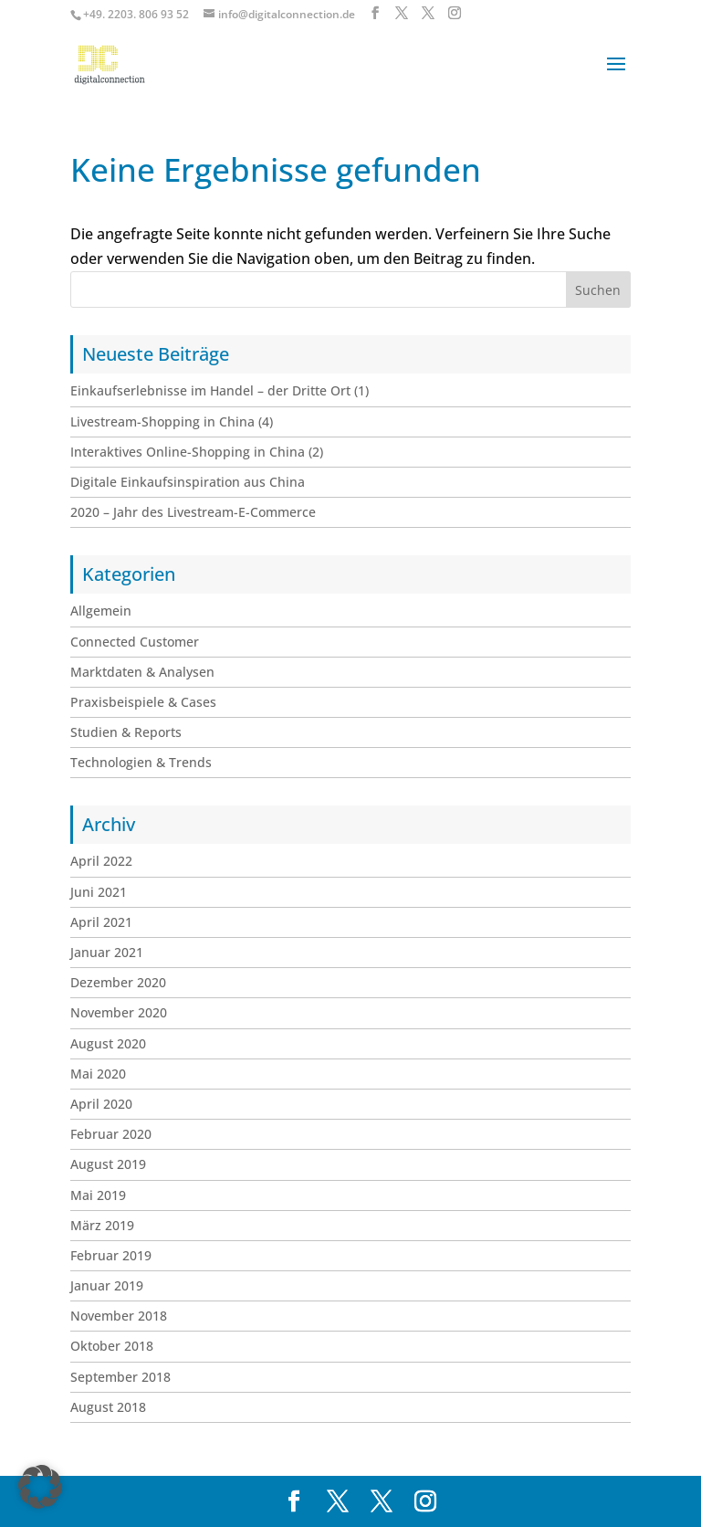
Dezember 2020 (118, 982)
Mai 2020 (98, 1073)
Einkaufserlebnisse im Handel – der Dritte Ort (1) (219, 390)
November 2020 (118, 1012)
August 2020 (108, 1043)
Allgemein (100, 610)
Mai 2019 (98, 1195)
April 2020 (101, 1103)
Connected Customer (134, 641)
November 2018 (118, 1315)
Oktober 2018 (111, 1345)
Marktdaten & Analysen (142, 671)
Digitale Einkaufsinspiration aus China (187, 481)
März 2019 (102, 1225)
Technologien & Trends (141, 762)
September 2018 (120, 1376)
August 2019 (108, 1164)
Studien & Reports (126, 732)
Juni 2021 (98, 891)
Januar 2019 (106, 1285)
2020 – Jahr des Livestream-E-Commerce (193, 512)
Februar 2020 (111, 1134)
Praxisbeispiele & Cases (143, 702)
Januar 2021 (106, 952)
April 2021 (101, 922)
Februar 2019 (111, 1255)
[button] (40, 1487)
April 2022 (101, 860)
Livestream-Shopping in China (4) (171, 421)
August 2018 (108, 1407)
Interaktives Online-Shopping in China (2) (196, 451)
